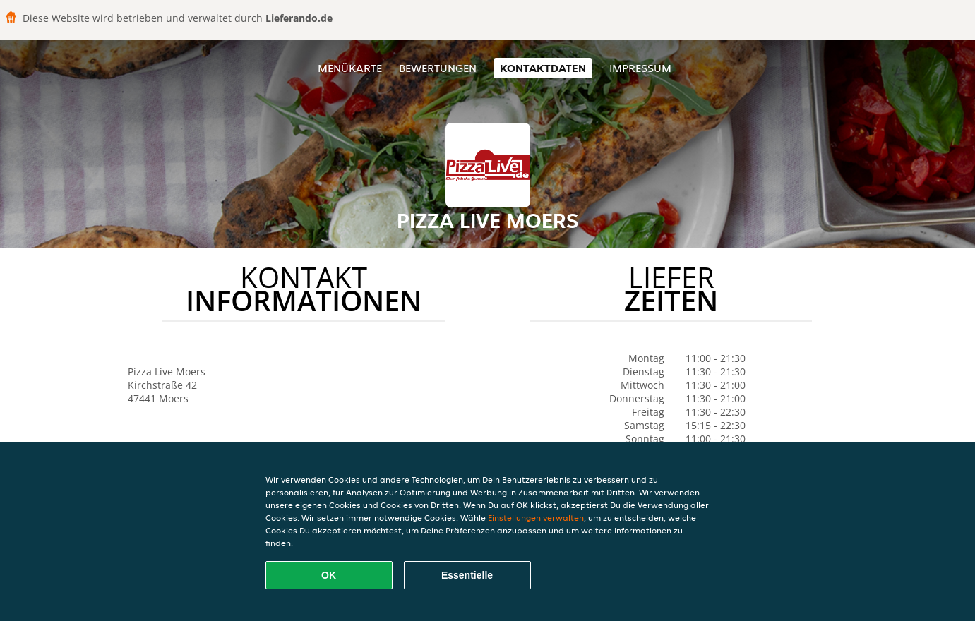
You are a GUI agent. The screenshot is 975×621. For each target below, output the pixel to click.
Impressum (640, 68)
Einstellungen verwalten (536, 517)
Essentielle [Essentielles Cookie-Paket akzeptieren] (467, 575)
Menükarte (350, 68)
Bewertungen (438, 68)
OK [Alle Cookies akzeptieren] (328, 575)
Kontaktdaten (543, 68)
